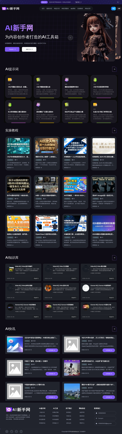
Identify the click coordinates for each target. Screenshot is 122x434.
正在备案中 (83, 431)
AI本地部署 (55, 419)
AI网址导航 (55, 412)
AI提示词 (57, 8)
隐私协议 (82, 416)
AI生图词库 (42, 419)
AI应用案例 (65, 8)
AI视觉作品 (42, 423)
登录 (113, 8)
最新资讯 (49, 8)
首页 (43, 8)
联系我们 (68, 412)
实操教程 (80, 8)
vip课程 (73, 8)
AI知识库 (87, 8)
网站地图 (68, 419)
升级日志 (68, 416)
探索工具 (29, 49)
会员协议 (82, 419)
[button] (70, 37)
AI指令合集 (42, 416)
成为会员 (68, 423)
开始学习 (36, 278)
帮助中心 (82, 423)
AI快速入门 (55, 423)
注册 (119, 8)
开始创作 (12, 49)
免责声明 (82, 412)
